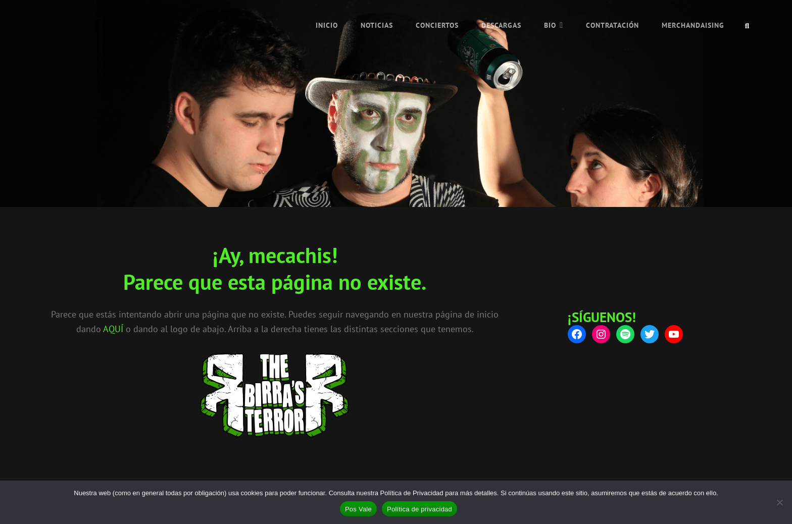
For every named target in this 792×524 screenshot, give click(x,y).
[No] (779, 502)
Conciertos (437, 25)
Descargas (501, 25)
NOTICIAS (377, 25)
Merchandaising (693, 25)
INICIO (327, 25)
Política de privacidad (419, 509)
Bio (550, 25)
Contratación (612, 25)
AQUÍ (113, 329)
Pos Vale (358, 509)
